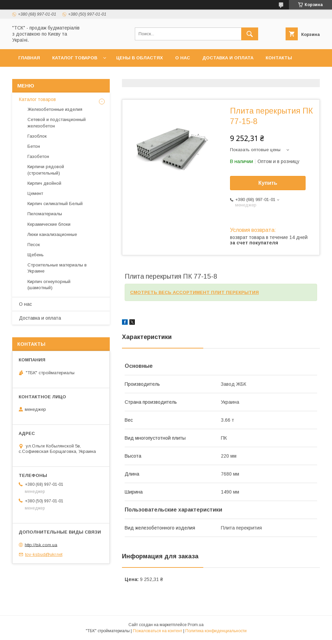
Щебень (35, 254)
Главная (29, 57)
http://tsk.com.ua (41, 544)
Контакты (279, 57)
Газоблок (37, 136)
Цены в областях (139, 57)
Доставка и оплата (227, 57)
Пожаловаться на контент (157, 630)
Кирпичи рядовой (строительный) (45, 169)
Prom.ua (196, 624)
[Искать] (249, 33)
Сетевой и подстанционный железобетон (56, 122)
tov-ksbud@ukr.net (43, 554)
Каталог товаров (74, 57)
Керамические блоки (48, 224)
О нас (182, 57)
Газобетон (38, 156)
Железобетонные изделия (54, 109)
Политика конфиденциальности (216, 630)
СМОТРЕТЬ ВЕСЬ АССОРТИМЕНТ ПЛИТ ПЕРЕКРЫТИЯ (194, 292)
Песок (33, 244)
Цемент (35, 193)
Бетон (33, 146)
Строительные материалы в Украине (57, 268)
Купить (267, 183)
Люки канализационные (52, 234)
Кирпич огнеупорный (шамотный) (48, 284)
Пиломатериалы (44, 213)
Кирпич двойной (44, 183)
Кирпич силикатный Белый (55, 203)
